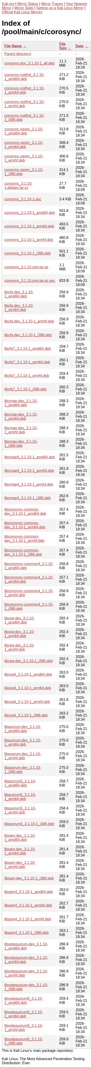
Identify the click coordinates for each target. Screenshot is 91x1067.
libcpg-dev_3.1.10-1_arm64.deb (19, 634)
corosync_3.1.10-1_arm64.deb (29, 226)
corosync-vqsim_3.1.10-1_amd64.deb (23, 131)
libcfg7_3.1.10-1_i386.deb (25, 389)
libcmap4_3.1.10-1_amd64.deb (29, 457)
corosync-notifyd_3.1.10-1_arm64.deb (24, 90)
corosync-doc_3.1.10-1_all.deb (29, 63)
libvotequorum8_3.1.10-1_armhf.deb (23, 1028)
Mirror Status (27, 4)
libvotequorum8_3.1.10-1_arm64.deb (23, 1014)
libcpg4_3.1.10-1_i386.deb (26, 715)
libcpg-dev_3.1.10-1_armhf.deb (19, 647)
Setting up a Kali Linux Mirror (59, 8)
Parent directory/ (17, 54)
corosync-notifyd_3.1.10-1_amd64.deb (24, 77)
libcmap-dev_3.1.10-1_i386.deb (21, 444)
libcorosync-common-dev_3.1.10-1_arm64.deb (24, 525)
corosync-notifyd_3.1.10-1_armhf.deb (24, 104)
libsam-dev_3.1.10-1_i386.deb (29, 878)
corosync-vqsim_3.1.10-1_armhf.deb (23, 158)
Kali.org (8, 4)
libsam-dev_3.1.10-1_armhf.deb (20, 865)
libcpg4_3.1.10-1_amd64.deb (28, 674)
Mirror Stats (23, 8)
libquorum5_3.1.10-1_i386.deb (29, 824)
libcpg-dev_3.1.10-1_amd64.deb (19, 620)
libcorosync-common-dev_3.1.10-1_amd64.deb (25, 511)
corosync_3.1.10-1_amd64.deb (29, 213)
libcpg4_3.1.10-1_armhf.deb (27, 702)
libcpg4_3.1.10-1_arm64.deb (27, 688)
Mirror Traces (52, 4)
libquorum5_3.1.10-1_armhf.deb (20, 810)
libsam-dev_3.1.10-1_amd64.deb (20, 838)
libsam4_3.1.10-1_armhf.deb (27, 919)
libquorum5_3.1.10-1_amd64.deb (20, 783)
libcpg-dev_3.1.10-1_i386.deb (28, 661)
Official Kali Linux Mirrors (22, 12)
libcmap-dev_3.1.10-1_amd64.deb (21, 403)
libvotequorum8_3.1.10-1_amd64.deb (23, 1001)
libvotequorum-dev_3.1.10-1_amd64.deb (26, 946)
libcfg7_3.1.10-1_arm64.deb (27, 362)
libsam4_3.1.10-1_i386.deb (26, 933)
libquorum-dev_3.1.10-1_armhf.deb (22, 756)
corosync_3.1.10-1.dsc (22, 199)
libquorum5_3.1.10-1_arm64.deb (20, 797)
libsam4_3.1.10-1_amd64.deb (28, 892)
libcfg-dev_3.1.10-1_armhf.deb (29, 321)
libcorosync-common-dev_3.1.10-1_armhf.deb (24, 539)
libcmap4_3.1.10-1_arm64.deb (29, 471)
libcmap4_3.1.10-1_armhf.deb (28, 484)
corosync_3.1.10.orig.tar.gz (26, 267)
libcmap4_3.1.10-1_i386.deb (27, 498)
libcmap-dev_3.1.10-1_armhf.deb (21, 430)
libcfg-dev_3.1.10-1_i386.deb (28, 335)
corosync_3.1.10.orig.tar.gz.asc (29, 281)
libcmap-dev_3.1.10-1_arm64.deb (21, 416)
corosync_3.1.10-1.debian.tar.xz (18, 186)
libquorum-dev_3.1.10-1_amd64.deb (22, 729)
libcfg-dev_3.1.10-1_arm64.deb (18, 308)
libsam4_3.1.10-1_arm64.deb (28, 905)
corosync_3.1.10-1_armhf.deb (28, 240)
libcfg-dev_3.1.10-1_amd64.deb (18, 294)
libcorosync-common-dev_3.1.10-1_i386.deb (23, 552)
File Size (62, 46)
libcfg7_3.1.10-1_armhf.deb (26, 376)
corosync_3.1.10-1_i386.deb (27, 253)
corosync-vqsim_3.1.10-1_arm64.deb (23, 145)
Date (80, 46)
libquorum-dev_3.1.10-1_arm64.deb (22, 742)
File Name (13, 46)
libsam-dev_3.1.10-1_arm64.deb (20, 851)
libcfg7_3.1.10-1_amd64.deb (27, 348)
